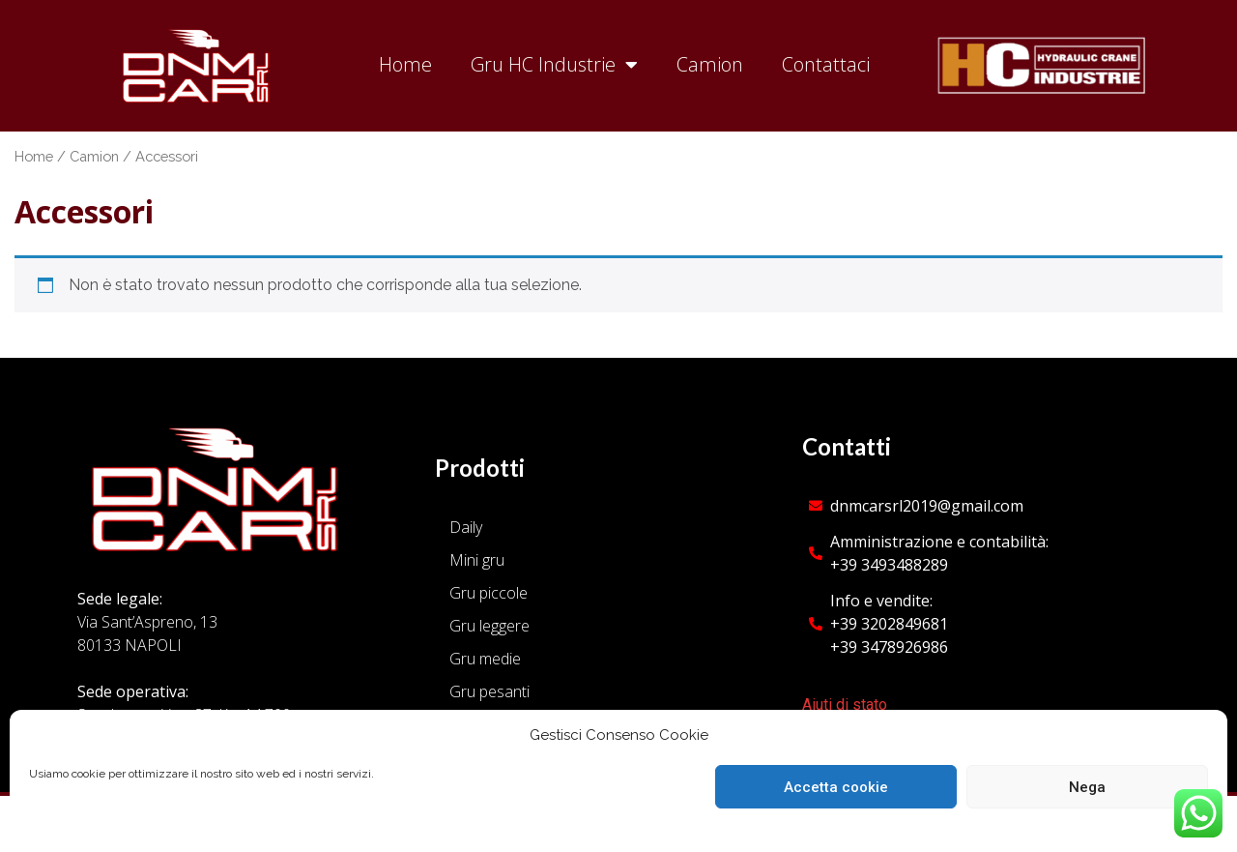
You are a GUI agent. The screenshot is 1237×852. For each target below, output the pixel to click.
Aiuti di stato (844, 704)
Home (405, 64)
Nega (1087, 787)
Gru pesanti (489, 691)
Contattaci (826, 64)
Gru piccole (488, 592)
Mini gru (476, 560)
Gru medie (485, 658)
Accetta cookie (836, 787)
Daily (465, 527)
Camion (709, 64)
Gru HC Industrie (554, 64)
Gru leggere (489, 625)
